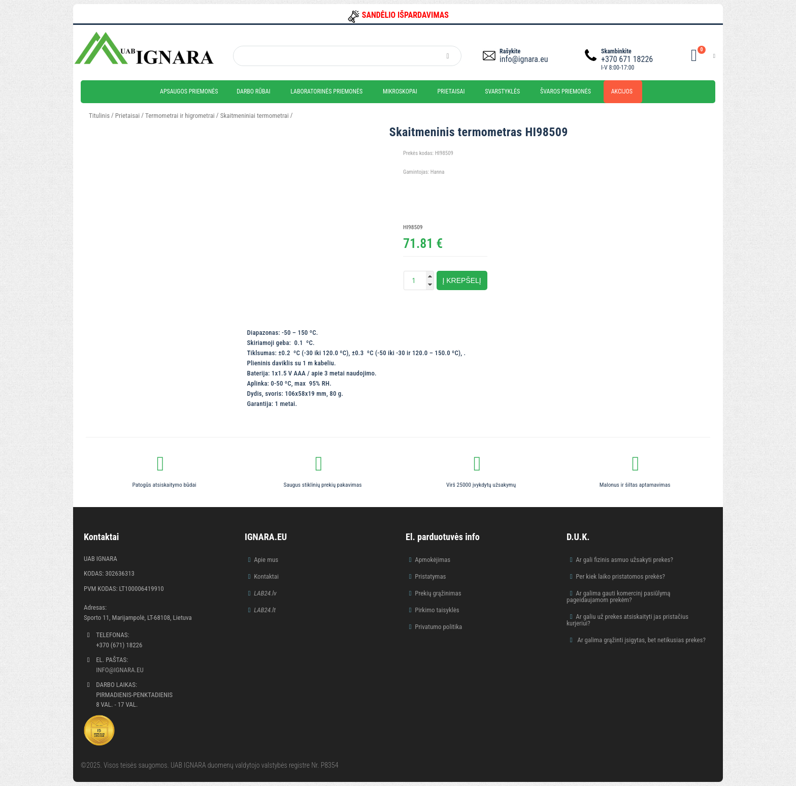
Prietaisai (451, 91)
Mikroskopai (400, 91)
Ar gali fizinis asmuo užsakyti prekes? (624, 559)
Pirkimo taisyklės (437, 610)
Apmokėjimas (432, 559)
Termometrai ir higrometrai (180, 115)
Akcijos (622, 91)
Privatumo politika (438, 627)
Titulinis (99, 115)
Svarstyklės (502, 91)
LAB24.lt (265, 610)
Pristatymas (430, 576)
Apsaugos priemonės (189, 91)
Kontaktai (266, 576)
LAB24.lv (265, 593)
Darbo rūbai (253, 91)
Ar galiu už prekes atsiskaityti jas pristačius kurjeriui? (627, 620)
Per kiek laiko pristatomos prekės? (620, 576)
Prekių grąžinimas (438, 593)
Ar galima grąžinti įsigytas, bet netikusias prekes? (641, 640)
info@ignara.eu (524, 59)
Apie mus (266, 559)
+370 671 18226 (627, 59)
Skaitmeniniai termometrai (254, 115)
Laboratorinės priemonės (326, 91)
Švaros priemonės (565, 91)
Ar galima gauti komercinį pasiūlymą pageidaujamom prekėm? (619, 596)
